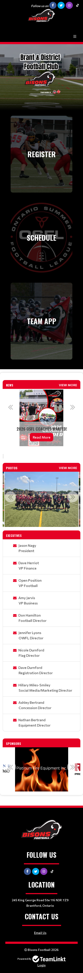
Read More (41, 437)
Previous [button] (10, 407)
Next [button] (72, 407)
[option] (41, 418)
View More (68, 385)
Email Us (40, 933)
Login (41, 965)
